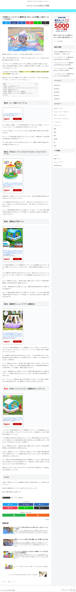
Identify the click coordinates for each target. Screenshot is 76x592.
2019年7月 (56, 95)
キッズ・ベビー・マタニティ (61, 111)
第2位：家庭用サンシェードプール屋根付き (15, 91)
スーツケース (57, 122)
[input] (64, 41)
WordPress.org (58, 165)
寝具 (55, 132)
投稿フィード (57, 158)
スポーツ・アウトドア (59, 115)
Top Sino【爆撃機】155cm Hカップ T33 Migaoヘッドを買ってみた (63, 53)
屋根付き (21, 497)
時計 (55, 135)
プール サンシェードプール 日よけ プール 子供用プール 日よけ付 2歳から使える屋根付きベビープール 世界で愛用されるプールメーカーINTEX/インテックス (12, 418)
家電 (55, 128)
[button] (35, 84)
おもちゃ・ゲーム (6, 497)
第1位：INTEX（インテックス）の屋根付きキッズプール (18, 93)
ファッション (57, 125)
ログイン (56, 155)
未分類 (55, 139)
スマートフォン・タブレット (61, 118)
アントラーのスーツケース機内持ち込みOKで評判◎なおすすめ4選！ (64, 58)
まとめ (6, 95)
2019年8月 (56, 92)
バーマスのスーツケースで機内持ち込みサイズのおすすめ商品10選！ (64, 75)
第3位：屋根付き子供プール (11, 89)
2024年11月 (57, 85)
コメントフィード (58, 162)
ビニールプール (14, 497)
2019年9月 (56, 88)
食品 (55, 145)
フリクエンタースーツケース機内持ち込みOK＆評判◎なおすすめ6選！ (64, 64)
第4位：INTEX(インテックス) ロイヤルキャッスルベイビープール (20, 88)
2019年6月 (56, 99)
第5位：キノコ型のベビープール (12, 86)
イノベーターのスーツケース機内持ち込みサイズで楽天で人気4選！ (64, 69)
